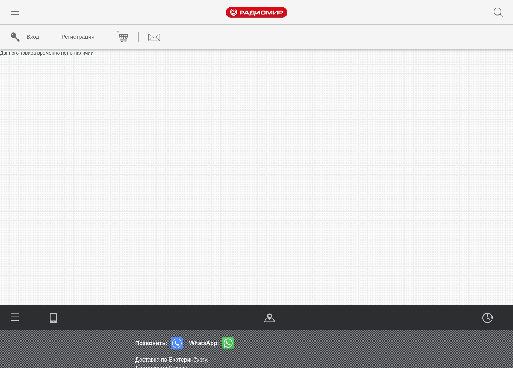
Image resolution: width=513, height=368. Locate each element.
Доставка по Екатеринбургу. (171, 360)
